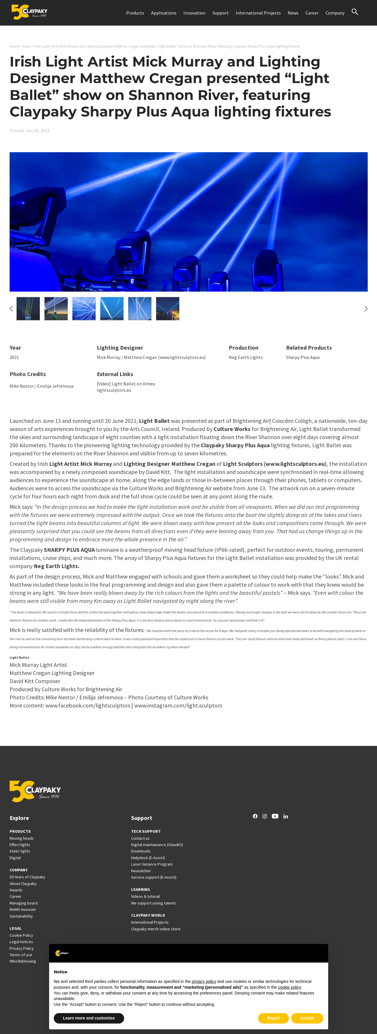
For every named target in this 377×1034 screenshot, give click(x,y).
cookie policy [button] (289, 987)
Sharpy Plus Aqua (303, 360)
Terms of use (21, 954)
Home (14, 46)
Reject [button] (273, 1018)
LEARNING (140, 889)
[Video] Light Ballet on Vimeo (126, 386)
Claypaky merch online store (156, 928)
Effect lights (20, 844)
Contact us (140, 838)
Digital (15, 857)
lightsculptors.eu (114, 393)
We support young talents (153, 903)
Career (312, 13)
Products (135, 13)
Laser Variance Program (152, 864)
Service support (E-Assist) (153, 877)
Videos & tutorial (145, 896)
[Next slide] (366, 312)
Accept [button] (307, 1018)
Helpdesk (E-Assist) (148, 857)
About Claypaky (23, 883)
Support (220, 13)
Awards (16, 890)
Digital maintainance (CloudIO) (157, 844)
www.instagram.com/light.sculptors (178, 708)
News (293, 13)
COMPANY (19, 870)
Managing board (23, 903)
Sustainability (21, 916)
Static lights (20, 851)
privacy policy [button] (204, 981)
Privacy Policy (22, 948)
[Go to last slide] (11, 312)
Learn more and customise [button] (89, 1018)
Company (335, 13)
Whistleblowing (23, 961)
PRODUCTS (20, 831)
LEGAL (16, 928)
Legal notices (21, 941)
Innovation (194, 13)
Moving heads (22, 838)
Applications (163, 13)
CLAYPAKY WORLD (148, 915)
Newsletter (141, 870)
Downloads (141, 851)
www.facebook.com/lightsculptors (87, 708)
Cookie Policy (21, 935)
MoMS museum (23, 909)
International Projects (258, 13)
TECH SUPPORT (146, 831)
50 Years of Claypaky (27, 876)
